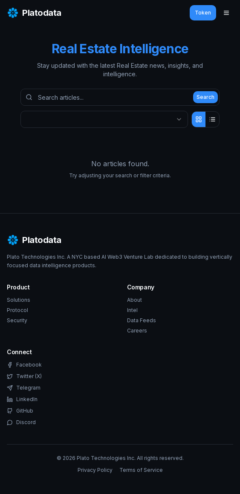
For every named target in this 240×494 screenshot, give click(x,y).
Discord (21, 422)
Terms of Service (141, 470)
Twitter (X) (24, 376)
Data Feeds (141, 320)
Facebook (24, 364)
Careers (137, 330)
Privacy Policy (95, 470)
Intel (132, 310)
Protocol (17, 310)
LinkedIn (22, 399)
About (134, 300)
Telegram (23, 387)
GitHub (20, 410)
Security (17, 320)
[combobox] (104, 119)
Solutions (18, 300)
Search (205, 97)
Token (203, 12)
